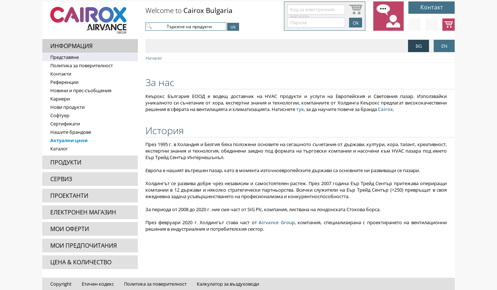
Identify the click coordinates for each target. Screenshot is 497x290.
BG (419, 46)
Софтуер (59, 115)
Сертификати (65, 123)
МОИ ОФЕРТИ (69, 229)
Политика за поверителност (81, 65)
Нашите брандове (70, 132)
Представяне (64, 57)
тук (300, 109)
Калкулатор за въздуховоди (228, 284)
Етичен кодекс (98, 284)
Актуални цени (69, 140)
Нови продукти (67, 107)
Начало (153, 58)
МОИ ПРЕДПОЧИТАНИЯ (83, 246)
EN (444, 46)
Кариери (60, 98)
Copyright (61, 284)
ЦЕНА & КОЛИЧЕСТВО (80, 262)
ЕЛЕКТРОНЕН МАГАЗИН (83, 212)
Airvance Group (277, 222)
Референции (64, 82)
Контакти (60, 74)
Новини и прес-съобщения (80, 90)
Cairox (385, 109)
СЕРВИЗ (61, 179)
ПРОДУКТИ (65, 162)
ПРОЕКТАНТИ (69, 196)
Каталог (59, 148)
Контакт (431, 7)
